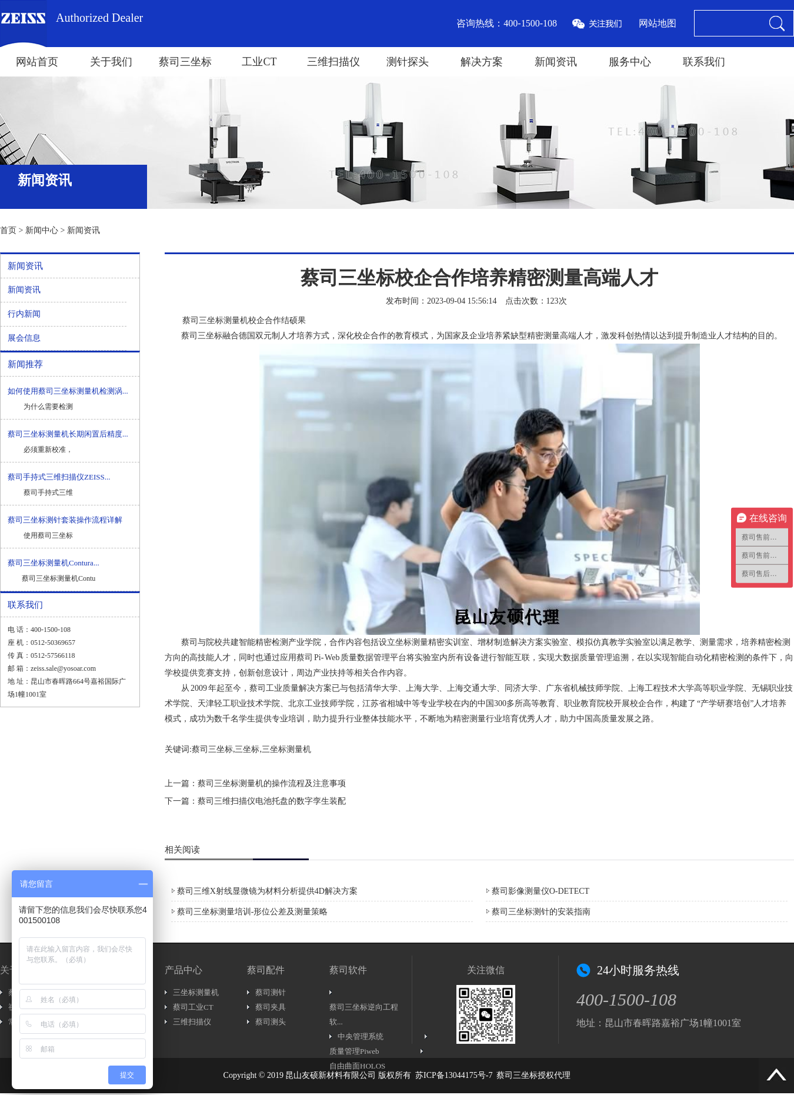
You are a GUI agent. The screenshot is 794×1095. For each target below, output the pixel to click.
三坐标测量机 (196, 992)
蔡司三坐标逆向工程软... (363, 1014)
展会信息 (24, 338)
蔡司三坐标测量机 (215, 320)
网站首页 (37, 62)
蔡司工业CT (193, 1007)
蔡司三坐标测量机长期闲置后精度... (68, 434)
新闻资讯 (556, 62)
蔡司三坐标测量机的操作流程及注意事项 (272, 783)
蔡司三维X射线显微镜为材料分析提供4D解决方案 (267, 891)
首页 (8, 230)
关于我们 (111, 62)
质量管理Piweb (354, 1051)
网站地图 (657, 23)
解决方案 (482, 62)
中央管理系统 (360, 1036)
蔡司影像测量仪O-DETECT (540, 891)
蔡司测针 (270, 992)
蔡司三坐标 (185, 62)
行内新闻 (24, 313)
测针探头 (407, 62)
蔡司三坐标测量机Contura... (53, 562)
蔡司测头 (270, 1021)
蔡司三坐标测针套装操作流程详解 (65, 519)
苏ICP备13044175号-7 (453, 1075)
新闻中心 (41, 230)
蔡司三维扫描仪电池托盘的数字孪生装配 (272, 801)
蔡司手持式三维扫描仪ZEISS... (59, 476)
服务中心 (630, 62)
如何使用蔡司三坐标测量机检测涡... (68, 391)
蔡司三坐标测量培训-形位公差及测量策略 (252, 911)
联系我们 (704, 62)
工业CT (259, 62)
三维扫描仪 (333, 62)
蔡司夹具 (270, 1007)
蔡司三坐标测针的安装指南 (541, 911)
